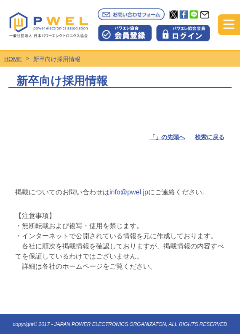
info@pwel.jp (128, 192)
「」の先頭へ (167, 137)
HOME (13, 59)
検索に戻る (209, 137)
